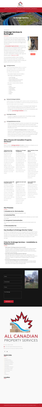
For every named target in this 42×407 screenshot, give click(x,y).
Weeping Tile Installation (8, 364)
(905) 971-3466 (10, 344)
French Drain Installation (8, 361)
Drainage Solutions (12, 8)
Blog (18, 11)
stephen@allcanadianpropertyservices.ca (14, 346)
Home (17, 20)
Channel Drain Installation (8, 362)
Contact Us (22, 11)
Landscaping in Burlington (8, 366)
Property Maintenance (27, 8)
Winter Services (34, 8)
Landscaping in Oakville (8, 368)
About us (6, 8)
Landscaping (19, 8)
